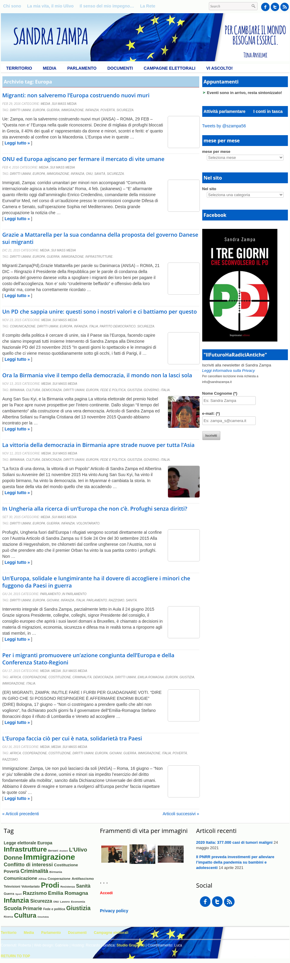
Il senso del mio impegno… (107, 6)
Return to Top (15, 956)
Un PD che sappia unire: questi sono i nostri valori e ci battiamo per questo (99, 311)
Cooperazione (35, 677)
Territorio (19, 68)
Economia (78, 901)
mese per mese (216, 151)
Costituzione (59, 677)
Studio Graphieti (131, 945)
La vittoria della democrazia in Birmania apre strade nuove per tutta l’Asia (98, 444)
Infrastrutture (99, 256)
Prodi (50, 885)
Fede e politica (113, 390)
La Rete (147, 6)
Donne (13, 857)
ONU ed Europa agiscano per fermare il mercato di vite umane (83, 159)
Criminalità (81, 677)
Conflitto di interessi (28, 864)
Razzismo (116, 600)
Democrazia (52, 390)
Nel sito (209, 189)
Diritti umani (20, 110)
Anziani (63, 850)
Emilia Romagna (151, 677)
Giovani (53, 600)
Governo (151, 390)
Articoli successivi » (181, 813)
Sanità (99, 173)
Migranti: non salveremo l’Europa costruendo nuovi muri (76, 95)
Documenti (120, 68)
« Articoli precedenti (20, 813)
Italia (93, 326)
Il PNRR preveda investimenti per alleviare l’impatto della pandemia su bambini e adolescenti (235, 862)
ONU (89, 173)
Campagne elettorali (169, 68)
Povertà (107, 110)
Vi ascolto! (219, 68)
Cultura (33, 390)
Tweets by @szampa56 (224, 125)
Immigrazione (72, 110)
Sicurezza (124, 110)
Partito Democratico (118, 326)
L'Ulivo (78, 849)
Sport (18, 894)
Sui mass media (64, 103)
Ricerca (8, 916)
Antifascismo (83, 878)
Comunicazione (22, 326)
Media (49, 68)
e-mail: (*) (211, 413)
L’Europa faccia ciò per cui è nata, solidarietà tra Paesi (72, 738)
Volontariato (87, 523)
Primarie (32, 908)
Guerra (53, 110)
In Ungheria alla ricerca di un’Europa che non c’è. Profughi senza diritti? (94, 508)
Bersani (53, 850)
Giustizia (134, 390)
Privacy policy (114, 910)
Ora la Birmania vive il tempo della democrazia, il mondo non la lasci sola (97, 375)
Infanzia (92, 110)
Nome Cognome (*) (219, 393)
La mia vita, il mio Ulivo (50, 6)
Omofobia (43, 917)
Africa (15, 677)
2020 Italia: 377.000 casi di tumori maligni (234, 842)
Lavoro (65, 901)
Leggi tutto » (17, 143)
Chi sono (12, 6)
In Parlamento (74, 594)
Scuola (13, 908)
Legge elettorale (20, 842)
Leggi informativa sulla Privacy (228, 370)
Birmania (17, 390)
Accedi (106, 893)
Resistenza (67, 886)
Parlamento (81, 68)
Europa (38, 110)
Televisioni (12, 886)
